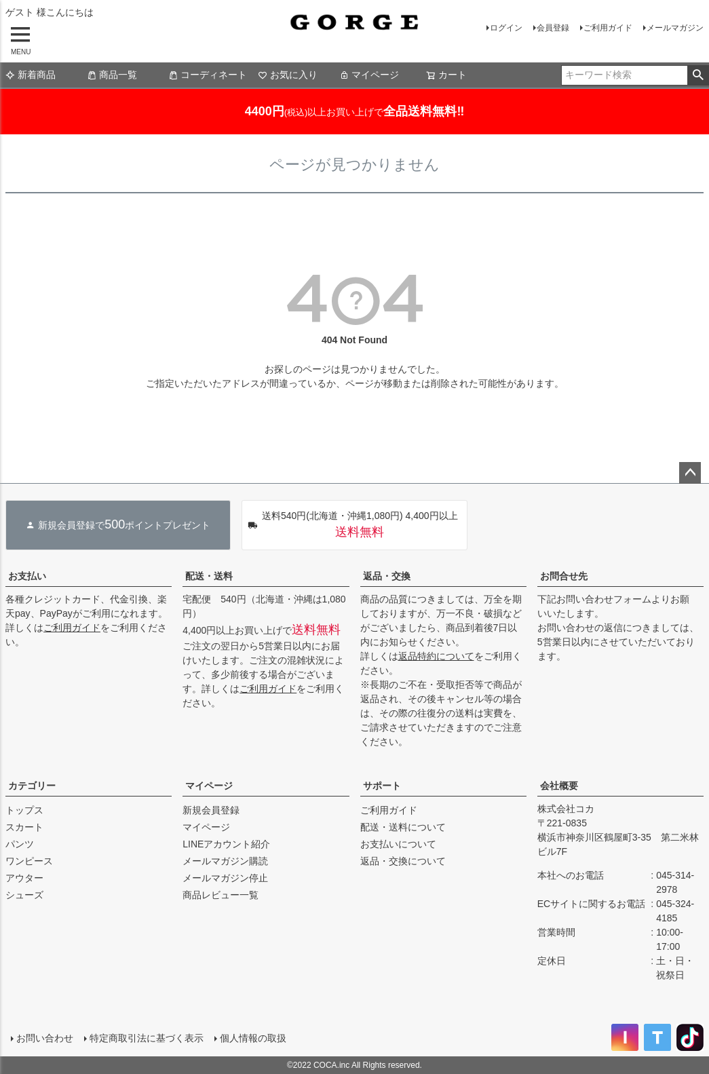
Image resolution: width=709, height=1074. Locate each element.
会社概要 (559, 785)
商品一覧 (112, 74)
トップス (24, 810)
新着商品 (30, 74)
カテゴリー (32, 785)
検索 (697, 75)
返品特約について (436, 656)
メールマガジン (675, 28)
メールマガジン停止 (225, 877)
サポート (382, 785)
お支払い (27, 576)
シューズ (24, 894)
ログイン (506, 28)
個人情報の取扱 (253, 1038)
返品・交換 (386, 576)
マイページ (369, 74)
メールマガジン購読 (225, 861)
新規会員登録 (211, 810)
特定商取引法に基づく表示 (147, 1038)
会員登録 (553, 28)
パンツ (19, 844)
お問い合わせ (44, 1038)
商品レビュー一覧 (220, 894)
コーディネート (207, 74)
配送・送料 (209, 576)
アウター (24, 877)
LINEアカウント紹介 (226, 844)
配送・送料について (403, 827)
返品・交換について (403, 861)
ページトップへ (690, 473)
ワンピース (29, 861)
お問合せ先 (564, 576)
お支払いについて (398, 844)
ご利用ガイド (607, 28)
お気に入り (288, 74)
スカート (24, 827)
